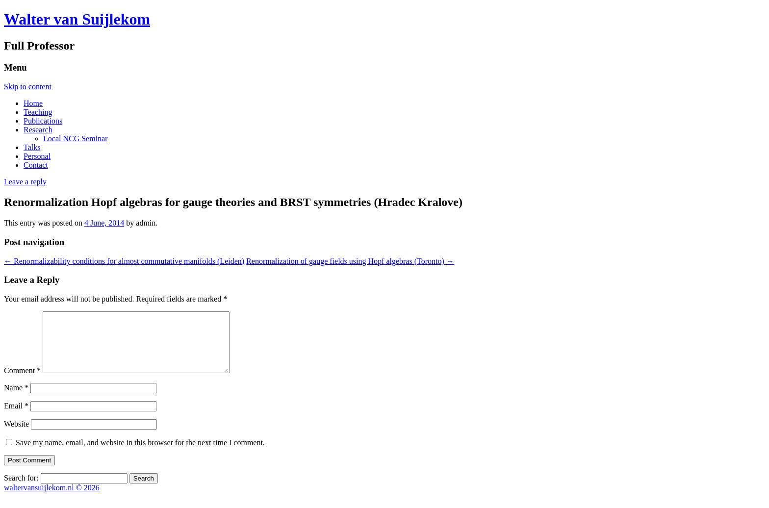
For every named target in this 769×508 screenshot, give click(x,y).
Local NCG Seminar (75, 138)
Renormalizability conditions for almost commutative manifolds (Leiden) (124, 261)
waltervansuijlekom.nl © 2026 (52, 499)
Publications (43, 121)
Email (16, 417)
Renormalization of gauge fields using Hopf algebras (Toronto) (350, 261)
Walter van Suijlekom (77, 19)
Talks (32, 147)
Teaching (38, 112)
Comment (22, 382)
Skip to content (27, 86)
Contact (36, 165)
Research (38, 130)
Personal (37, 156)
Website (16, 436)
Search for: (21, 489)
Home (33, 103)
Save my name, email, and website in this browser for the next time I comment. (140, 454)
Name (16, 399)
